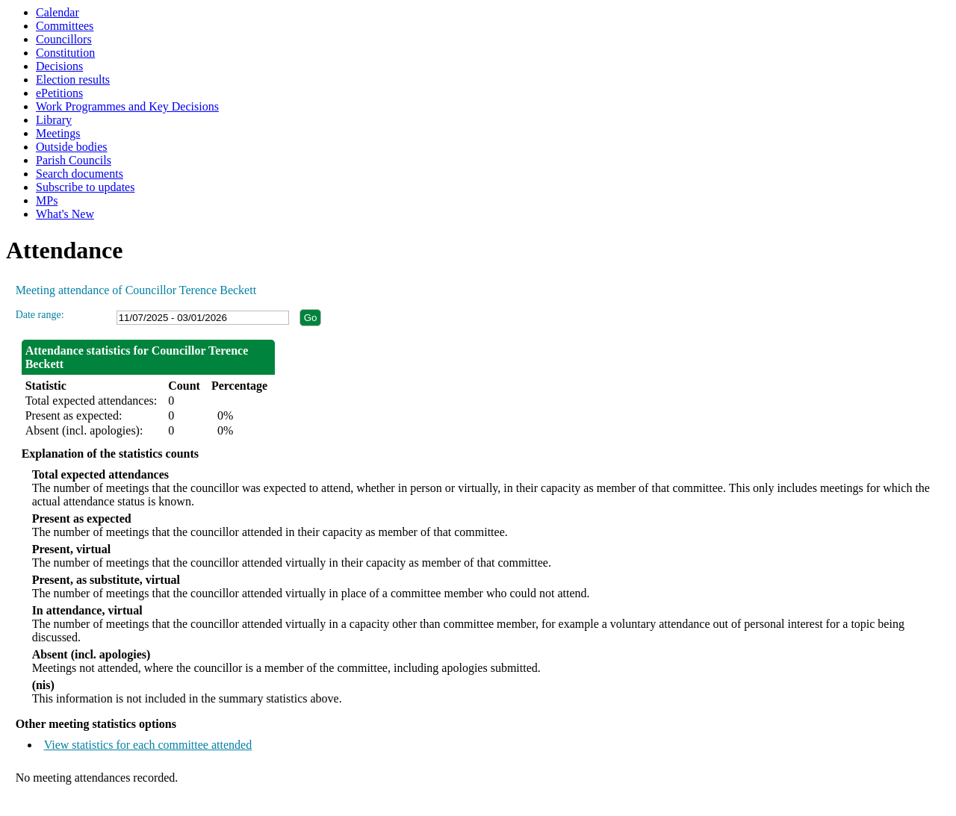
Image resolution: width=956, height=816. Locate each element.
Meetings (58, 133)
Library (54, 119)
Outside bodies (72, 146)
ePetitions (59, 93)
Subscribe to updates (85, 187)
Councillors (64, 39)
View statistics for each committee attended (148, 744)
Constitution (65, 52)
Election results (73, 79)
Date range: (40, 314)
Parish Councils (73, 160)
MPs (47, 200)
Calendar (57, 12)
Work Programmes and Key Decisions (127, 106)
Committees (64, 25)
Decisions (59, 66)
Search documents (79, 173)
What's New (65, 214)
